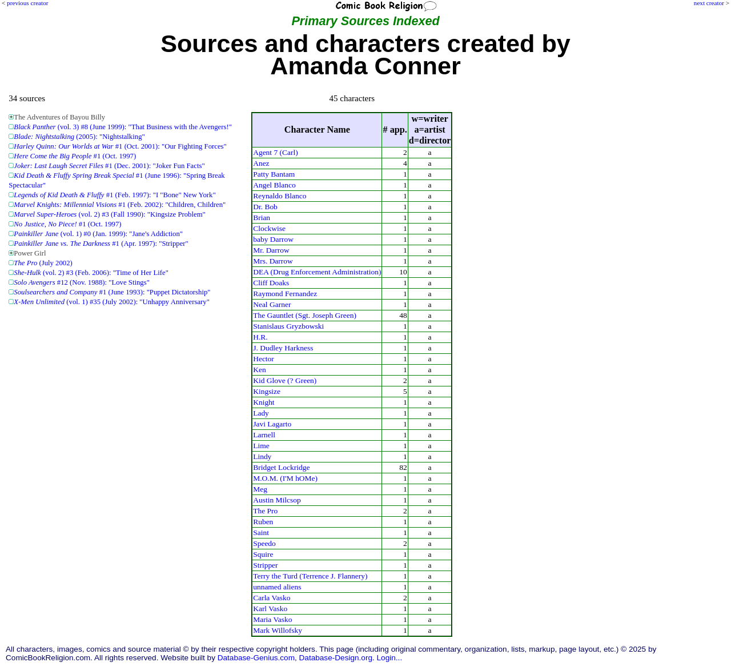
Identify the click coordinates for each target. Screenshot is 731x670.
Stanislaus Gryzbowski (288, 326)
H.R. (260, 337)
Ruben (263, 521)
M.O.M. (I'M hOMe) (285, 478)
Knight (263, 402)
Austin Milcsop (277, 500)
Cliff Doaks (271, 282)
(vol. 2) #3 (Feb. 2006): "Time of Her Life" (91, 273)
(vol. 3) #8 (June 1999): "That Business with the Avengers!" (123, 127)
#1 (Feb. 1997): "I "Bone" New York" (114, 195)
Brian (261, 217)
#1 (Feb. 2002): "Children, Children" (120, 205)
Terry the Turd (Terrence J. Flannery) (310, 576)
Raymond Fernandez (285, 293)
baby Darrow (273, 239)
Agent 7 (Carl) (275, 152)
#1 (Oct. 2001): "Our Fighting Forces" (120, 146)
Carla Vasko (271, 597)
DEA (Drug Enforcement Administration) (317, 272)
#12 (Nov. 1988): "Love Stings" (82, 282)
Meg (260, 489)
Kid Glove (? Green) (284, 380)
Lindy (262, 456)
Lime (261, 445)
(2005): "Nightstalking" (79, 137)
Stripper (265, 565)
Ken (259, 369)
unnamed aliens (277, 587)
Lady (261, 413)
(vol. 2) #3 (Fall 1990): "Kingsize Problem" (109, 214)
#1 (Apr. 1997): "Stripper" (101, 244)
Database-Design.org (335, 657)
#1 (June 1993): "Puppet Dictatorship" (112, 292)
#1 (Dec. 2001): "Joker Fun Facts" (109, 166)
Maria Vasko (272, 619)
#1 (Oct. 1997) (75, 156)
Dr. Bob (265, 206)
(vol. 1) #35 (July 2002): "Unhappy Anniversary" (112, 302)
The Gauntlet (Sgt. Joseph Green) (304, 315)
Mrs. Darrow (273, 261)
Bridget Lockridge (281, 467)
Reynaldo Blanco (279, 196)
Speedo (264, 543)
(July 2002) (43, 263)
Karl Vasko (270, 608)
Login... (390, 657)
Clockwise (269, 228)
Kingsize (266, 391)
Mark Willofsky (277, 630)
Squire (263, 554)
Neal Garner (272, 304)
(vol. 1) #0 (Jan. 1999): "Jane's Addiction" (98, 234)
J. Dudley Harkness (283, 348)
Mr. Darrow (271, 250)
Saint (261, 532)
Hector (263, 358)
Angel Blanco (274, 185)
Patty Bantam (274, 174)
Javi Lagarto (272, 424)
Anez (261, 163)
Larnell (264, 434)
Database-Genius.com (256, 657)
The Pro (265, 511)
